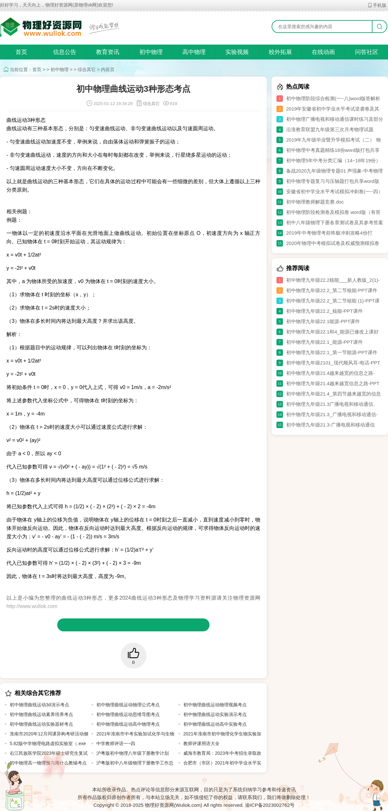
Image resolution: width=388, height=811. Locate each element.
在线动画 (323, 52)
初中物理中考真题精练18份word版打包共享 (333, 150)
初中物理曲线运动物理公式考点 (128, 704)
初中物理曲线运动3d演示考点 (39, 704)
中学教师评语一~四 (115, 743)
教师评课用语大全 (201, 743)
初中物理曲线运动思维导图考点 (128, 714)
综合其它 (87, 69)
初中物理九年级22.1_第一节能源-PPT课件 (331, 352)
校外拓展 (280, 52)
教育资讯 (107, 52)
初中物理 (151, 52)
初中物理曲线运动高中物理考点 (128, 724)
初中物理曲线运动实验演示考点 (215, 714)
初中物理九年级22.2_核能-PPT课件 (324, 311)
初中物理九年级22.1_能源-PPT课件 (324, 342)
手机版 (376, 5)
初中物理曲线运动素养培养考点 (41, 714)
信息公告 (64, 52)
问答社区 (366, 52)
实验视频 (237, 52)
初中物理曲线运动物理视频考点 (215, 704)
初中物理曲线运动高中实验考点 (215, 724)
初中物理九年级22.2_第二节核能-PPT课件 (331, 290)
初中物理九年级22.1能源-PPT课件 (323, 321)
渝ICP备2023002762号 (270, 805)
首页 (21, 52)
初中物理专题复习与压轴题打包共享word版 (332, 181)
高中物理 (194, 52)
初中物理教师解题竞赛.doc (315, 202)
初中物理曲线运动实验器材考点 (41, 724)
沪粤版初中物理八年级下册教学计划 (132, 753)
